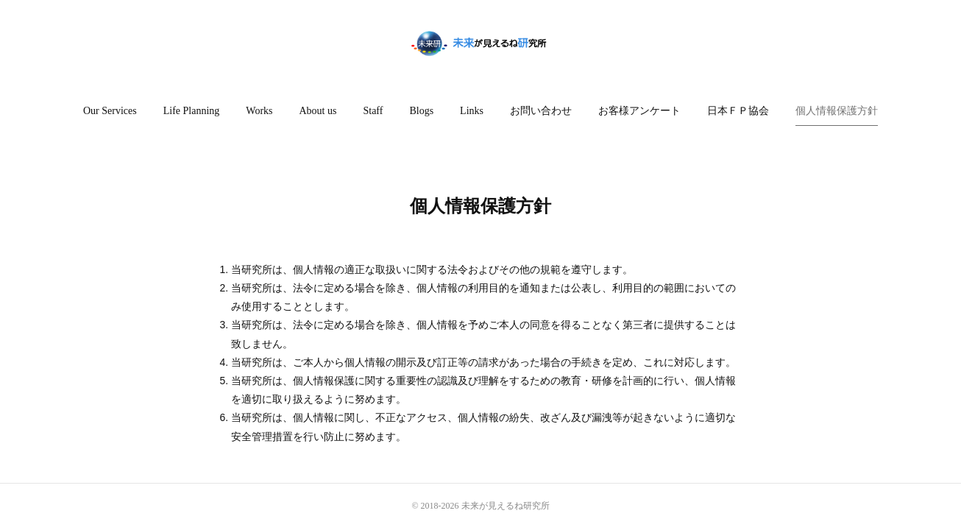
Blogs (421, 110)
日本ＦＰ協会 (738, 110)
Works (259, 110)
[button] (110, 111)
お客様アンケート (639, 110)
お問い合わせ (541, 110)
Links (471, 110)
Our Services (110, 110)
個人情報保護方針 (836, 110)
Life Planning (191, 110)
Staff (373, 110)
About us (318, 110)
